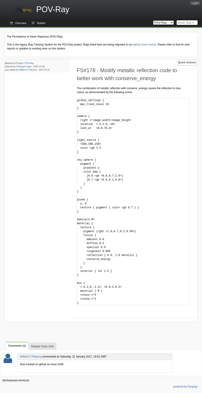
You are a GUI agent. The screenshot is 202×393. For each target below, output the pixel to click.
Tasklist (41, 23)
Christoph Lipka (23, 66)
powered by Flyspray (185, 386)
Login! (195, 3)
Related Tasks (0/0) (42, 346)
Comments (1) (17, 345)
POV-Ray (29, 63)
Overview (20, 23)
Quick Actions (187, 62)
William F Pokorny (28, 70)
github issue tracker (144, 44)
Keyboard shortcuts (16, 380)
